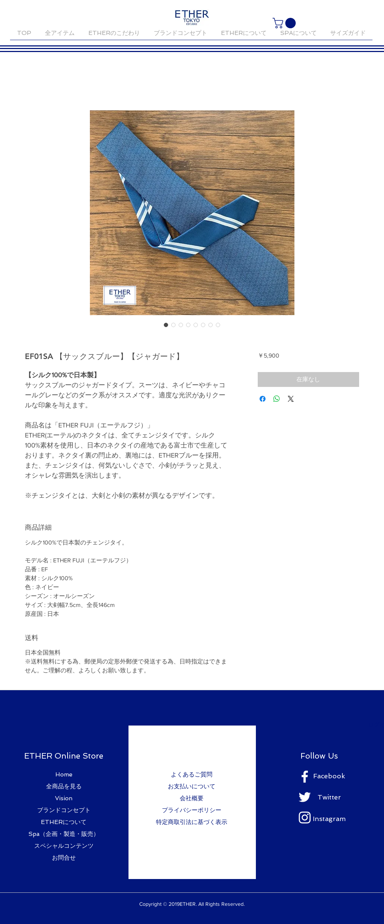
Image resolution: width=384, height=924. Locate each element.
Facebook (329, 776)
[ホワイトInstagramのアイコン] (305, 818)
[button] (285, 23)
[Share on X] (290, 398)
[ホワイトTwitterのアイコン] (305, 797)
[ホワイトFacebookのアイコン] (305, 777)
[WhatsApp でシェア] (276, 398)
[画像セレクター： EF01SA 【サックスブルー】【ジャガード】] (166, 325)
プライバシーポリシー (191, 810)
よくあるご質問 (191, 774)
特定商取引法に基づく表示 (191, 822)
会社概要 (192, 798)
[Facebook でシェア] (262, 398)
